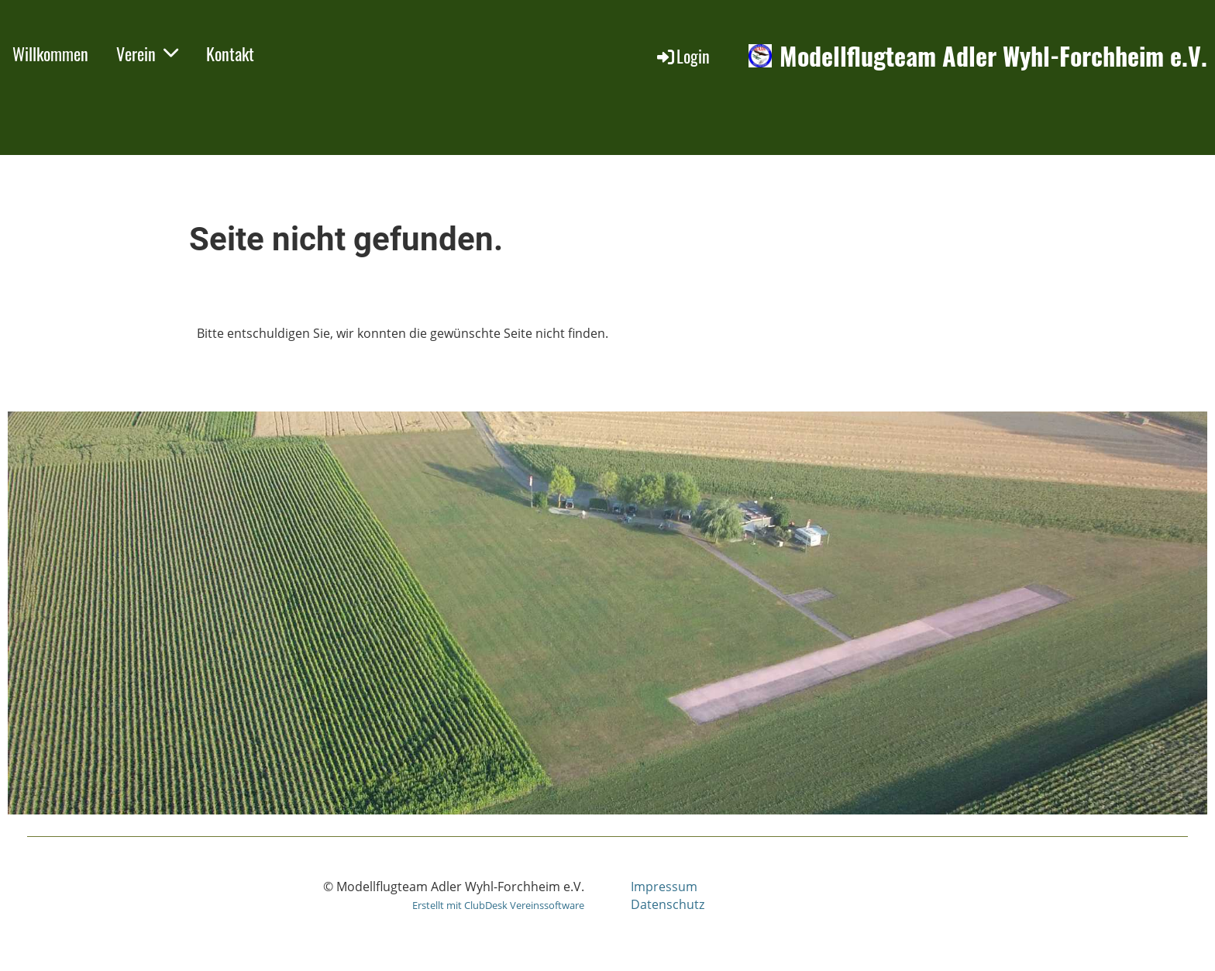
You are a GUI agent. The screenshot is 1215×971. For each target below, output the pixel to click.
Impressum (664, 886)
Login (682, 55)
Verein (147, 53)
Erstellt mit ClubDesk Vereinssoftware (498, 905)
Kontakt (230, 53)
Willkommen (50, 53)
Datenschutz (667, 904)
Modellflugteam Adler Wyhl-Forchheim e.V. (993, 56)
